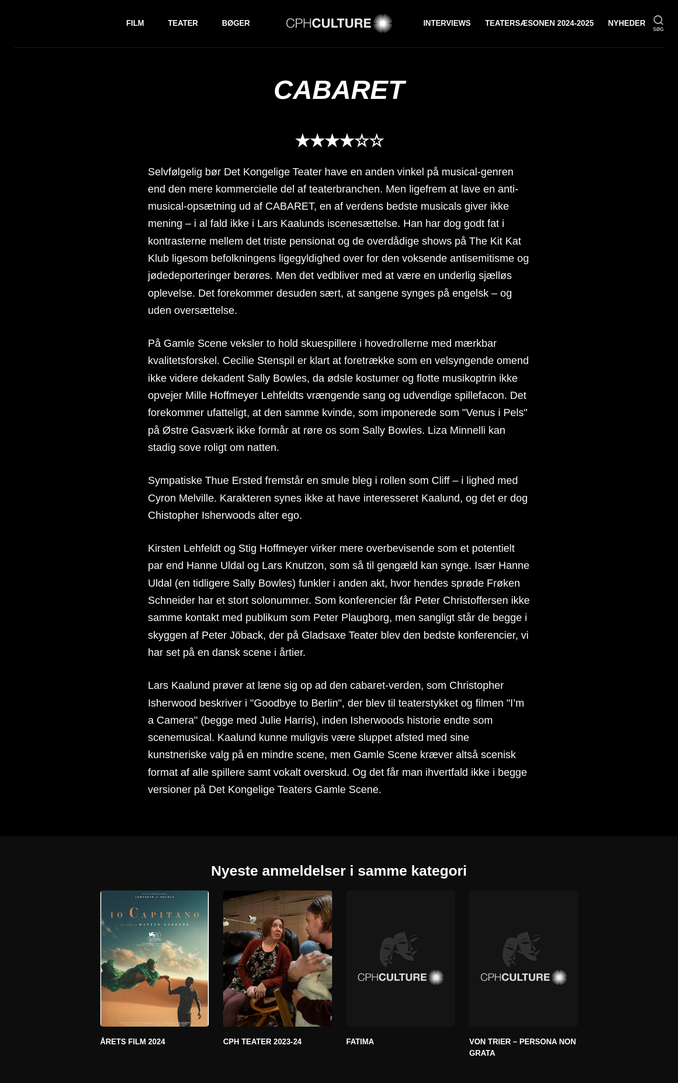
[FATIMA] (400, 958)
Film (135, 23)
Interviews (447, 23)
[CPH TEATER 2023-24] (277, 958)
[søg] (658, 23)
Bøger (236, 23)
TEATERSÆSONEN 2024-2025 (539, 23)
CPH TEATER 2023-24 (262, 1042)
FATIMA (360, 1042)
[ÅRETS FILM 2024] (154, 958)
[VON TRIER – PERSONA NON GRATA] (523, 958)
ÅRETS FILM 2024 (132, 1042)
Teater (183, 23)
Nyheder (627, 23)
